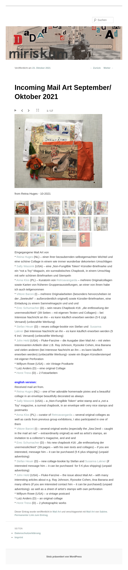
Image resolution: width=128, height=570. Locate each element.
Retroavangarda (67, 280)
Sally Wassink (25, 266)
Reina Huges (24, 256)
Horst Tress (23, 372)
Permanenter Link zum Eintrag (30, 515)
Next (29, 111)
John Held (22, 340)
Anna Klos (22, 280)
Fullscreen (37, 110)
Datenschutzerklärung (27, 533)
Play (15, 111)
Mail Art (57, 511)
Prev (22, 111)
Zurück (95, 68)
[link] (24, 326)
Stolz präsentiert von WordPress (64, 556)
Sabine (103, 511)
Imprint (18, 537)
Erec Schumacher (27, 307)
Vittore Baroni (25, 294)
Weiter (109, 68)
